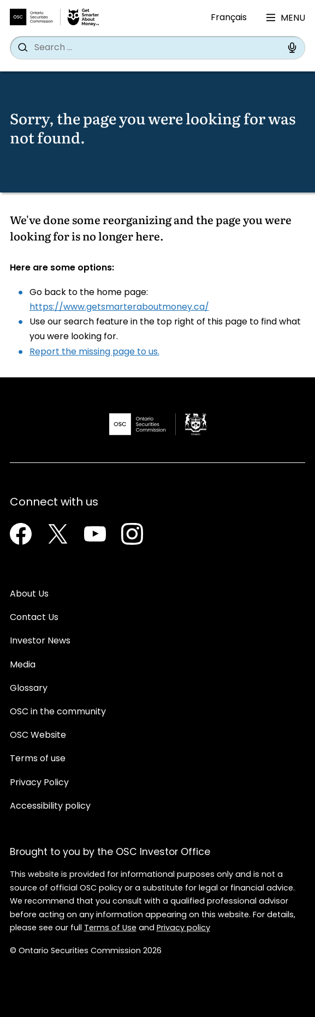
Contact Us (34, 618)
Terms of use (38, 759)
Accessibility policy (50, 806)
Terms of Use (110, 928)
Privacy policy (183, 928)
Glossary (28, 689)
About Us (29, 594)
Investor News (40, 641)
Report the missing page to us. (94, 352)
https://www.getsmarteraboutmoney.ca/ (119, 307)
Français (229, 18)
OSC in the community (58, 712)
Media (22, 665)
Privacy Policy (39, 783)
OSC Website (38, 736)
